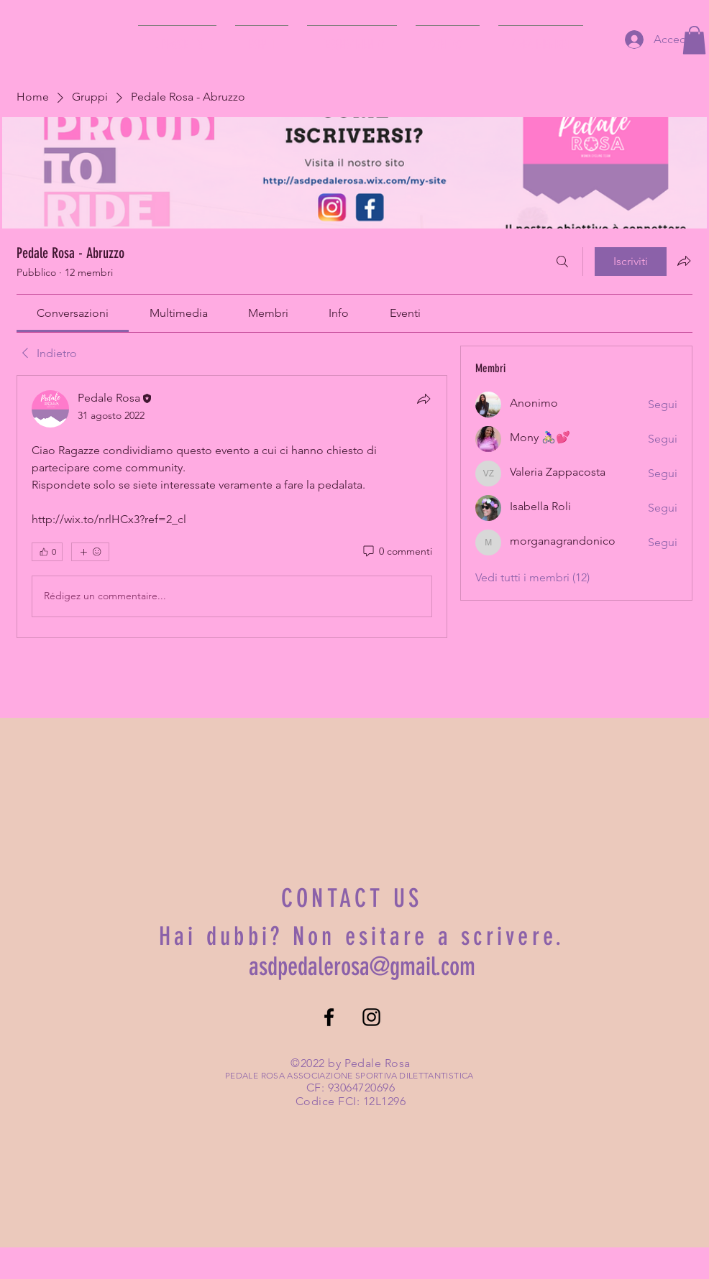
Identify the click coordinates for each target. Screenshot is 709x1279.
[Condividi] (423, 398)
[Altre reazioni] (90, 551)
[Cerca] (562, 261)
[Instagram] (371, 1017)
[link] (73, 313)
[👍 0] (47, 551)
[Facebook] (329, 1017)
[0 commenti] (396, 552)
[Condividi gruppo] (683, 260)
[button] (694, 40)
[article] (232, 506)
